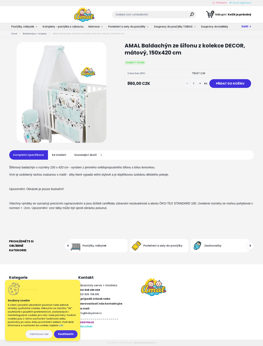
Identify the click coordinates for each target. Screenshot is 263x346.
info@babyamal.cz (90, 313)
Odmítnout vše (39, 334)
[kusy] (194, 83)
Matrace (94, 26)
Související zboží (89, 155)
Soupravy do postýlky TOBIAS (173, 26)
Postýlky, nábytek (22, 26)
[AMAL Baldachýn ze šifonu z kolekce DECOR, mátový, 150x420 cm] (61, 92)
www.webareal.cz (145, 342)
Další (245, 26)
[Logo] (29, 14)
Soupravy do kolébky (214, 26)
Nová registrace (242, 2)
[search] (165, 15)
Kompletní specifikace (28, 155)
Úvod (14, 33)
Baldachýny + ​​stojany (35, 33)
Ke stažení (59, 155)
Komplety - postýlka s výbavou (63, 26)
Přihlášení (221, 2)
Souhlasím (65, 334)
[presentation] (68, 246)
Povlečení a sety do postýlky (126, 26)
